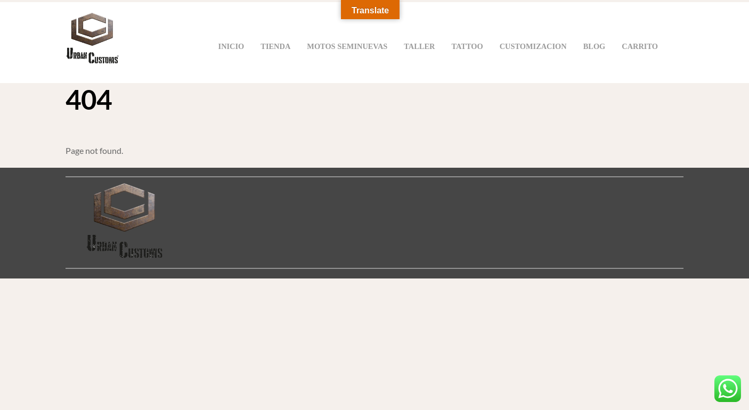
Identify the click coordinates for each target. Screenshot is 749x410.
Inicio (231, 46)
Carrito (640, 46)
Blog (594, 46)
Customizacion (533, 46)
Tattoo (467, 46)
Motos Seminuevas (347, 46)
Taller (419, 46)
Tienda (275, 46)
